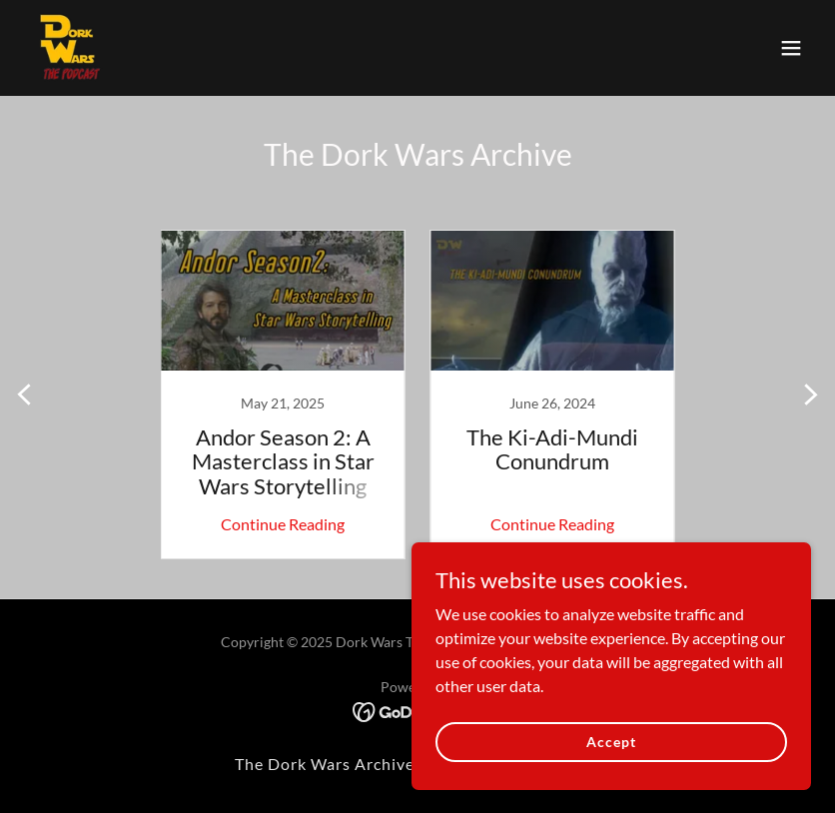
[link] (72, 48)
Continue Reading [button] (283, 523)
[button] (791, 48)
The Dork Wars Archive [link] (325, 763)
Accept (610, 741)
